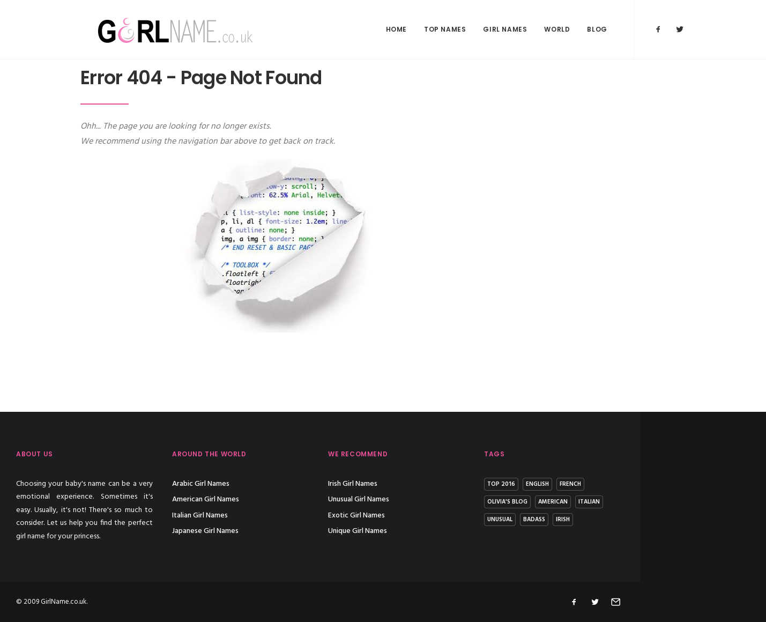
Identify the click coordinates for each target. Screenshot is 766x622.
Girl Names (505, 29)
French (634, 484)
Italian (653, 502)
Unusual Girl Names (422, 499)
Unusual (564, 519)
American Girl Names (269, 499)
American (617, 502)
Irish (627, 519)
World (557, 29)
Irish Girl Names (417, 484)
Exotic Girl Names (420, 515)
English (601, 484)
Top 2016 (565, 484)
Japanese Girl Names (269, 531)
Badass (598, 519)
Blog (597, 29)
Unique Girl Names (421, 531)
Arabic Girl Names (265, 484)
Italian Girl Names (264, 515)
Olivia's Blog (572, 502)
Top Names (445, 29)
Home (396, 29)
